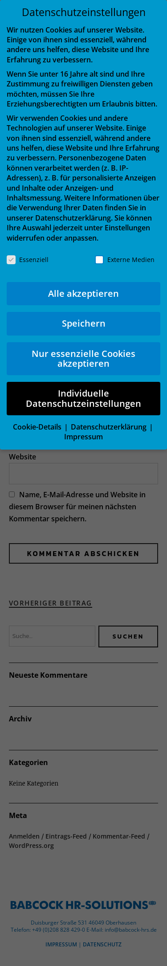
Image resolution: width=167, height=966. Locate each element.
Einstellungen (127, 228)
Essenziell (28, 259)
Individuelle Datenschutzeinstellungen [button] (83, 398)
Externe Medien (125, 259)
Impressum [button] (83, 437)
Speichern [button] (84, 323)
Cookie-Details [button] (38, 427)
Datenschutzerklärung (73, 218)
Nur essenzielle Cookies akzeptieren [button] (83, 358)
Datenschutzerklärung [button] (109, 427)
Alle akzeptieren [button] (83, 293)
